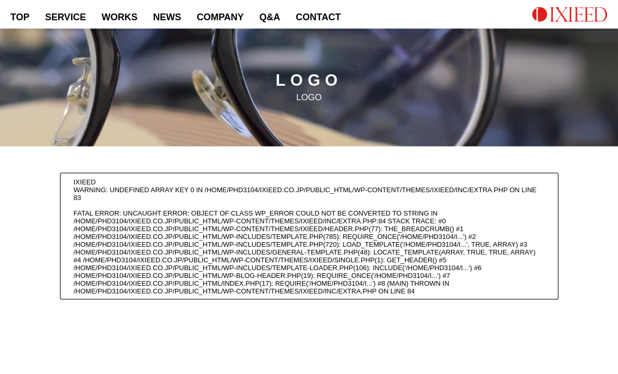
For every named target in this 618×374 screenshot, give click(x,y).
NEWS (167, 17)
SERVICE (65, 17)
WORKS (119, 17)
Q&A (269, 17)
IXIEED (85, 182)
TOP (20, 17)
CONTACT (318, 17)
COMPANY (220, 17)
